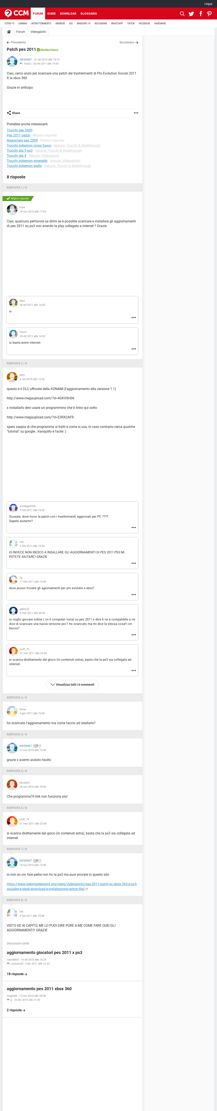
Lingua (208, 4)
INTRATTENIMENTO (41, 23)
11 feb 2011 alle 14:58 (33, 581)
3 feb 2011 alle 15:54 (32, 545)
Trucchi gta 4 (16, 156)
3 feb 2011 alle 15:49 (31, 915)
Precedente (18, 42)
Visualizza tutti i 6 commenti (75, 684)
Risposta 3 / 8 (17, 697)
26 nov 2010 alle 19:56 (32, 786)
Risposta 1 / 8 (17, 187)
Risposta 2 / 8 (17, 363)
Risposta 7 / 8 (17, 849)
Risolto (44, 49)
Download (68, 13)
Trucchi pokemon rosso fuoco (29, 145)
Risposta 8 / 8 (17, 900)
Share (16, 113)
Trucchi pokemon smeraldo (27, 161)
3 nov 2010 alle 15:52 (32, 379)
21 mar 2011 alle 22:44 (33, 653)
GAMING (22, 23)
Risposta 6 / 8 (17, 807)
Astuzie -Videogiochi (44, 156)
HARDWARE (160, 23)
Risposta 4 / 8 (17, 734)
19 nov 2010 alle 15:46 (32, 750)
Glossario (89, 13)
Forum (38, 13)
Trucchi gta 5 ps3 (20, 151)
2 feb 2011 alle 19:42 (32, 510)
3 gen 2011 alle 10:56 (32, 713)
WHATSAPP (117, 23)
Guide (51, 13)
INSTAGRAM (101, 23)
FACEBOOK (144, 23)
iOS (70, 23)
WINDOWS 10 (83, 23)
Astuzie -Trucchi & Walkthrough (77, 145)
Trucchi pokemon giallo (24, 166)
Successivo (127, 42)
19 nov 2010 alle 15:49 (32, 865)
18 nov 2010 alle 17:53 (32, 211)
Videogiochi (38, 31)
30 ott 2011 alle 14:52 (32, 304)
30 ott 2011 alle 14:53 (46, 63)
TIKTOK (131, 23)
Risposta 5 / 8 (17, 771)
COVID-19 (9, 23)
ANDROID (60, 23)
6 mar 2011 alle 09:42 (32, 613)
